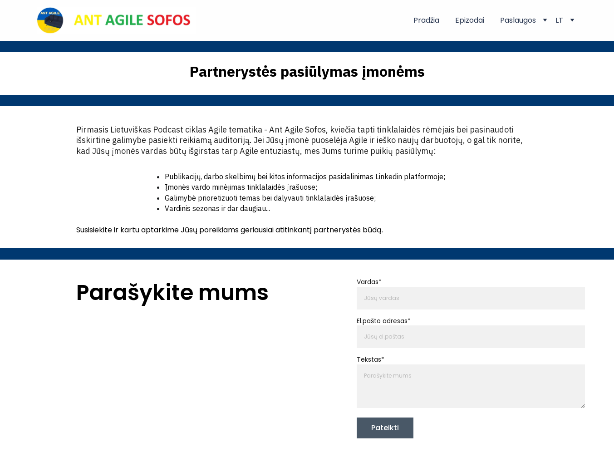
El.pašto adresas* (384, 320)
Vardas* (369, 282)
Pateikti (385, 428)
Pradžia (426, 20)
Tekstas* (370, 359)
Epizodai (469, 20)
